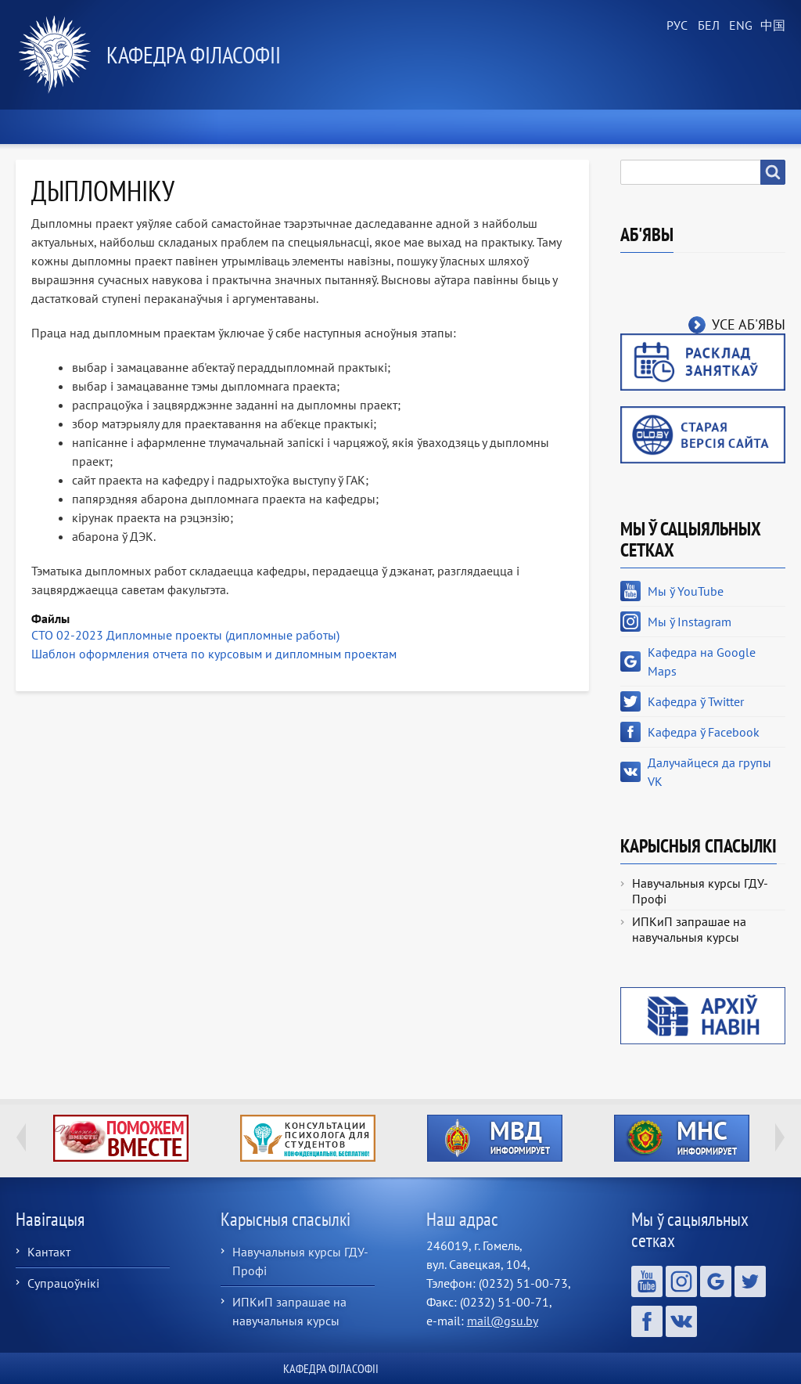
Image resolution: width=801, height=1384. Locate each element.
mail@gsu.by (502, 1320)
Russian (675, 25)
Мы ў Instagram (689, 621)
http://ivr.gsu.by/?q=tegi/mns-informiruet (681, 1138)
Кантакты (747, 127)
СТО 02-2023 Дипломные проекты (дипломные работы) (185, 635)
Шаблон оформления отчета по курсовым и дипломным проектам (214, 653)
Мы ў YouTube (686, 591)
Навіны (179, 127)
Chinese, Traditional (769, 25)
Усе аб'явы (748, 324)
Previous (21, 1137)
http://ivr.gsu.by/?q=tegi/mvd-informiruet (494, 1138)
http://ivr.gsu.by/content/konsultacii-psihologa (307, 1138)
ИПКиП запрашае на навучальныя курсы (689, 929)
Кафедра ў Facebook (704, 732)
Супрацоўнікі (63, 1283)
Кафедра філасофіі (193, 54)
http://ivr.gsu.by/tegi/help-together (121, 1138)
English (738, 25)
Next (779, 1137)
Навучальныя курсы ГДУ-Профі (700, 890)
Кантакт (48, 1252)
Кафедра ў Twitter (696, 701)
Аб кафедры (271, 127)
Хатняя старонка (74, 127)
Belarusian (707, 25)
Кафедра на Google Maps (702, 661)
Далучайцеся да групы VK (709, 772)
